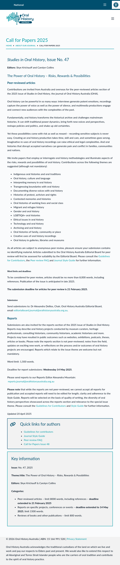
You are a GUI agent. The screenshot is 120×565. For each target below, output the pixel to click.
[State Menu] (104, 5)
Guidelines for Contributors (51, 405)
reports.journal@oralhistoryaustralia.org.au (31, 381)
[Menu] (112, 18)
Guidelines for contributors (38, 431)
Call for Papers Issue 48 (36, 443)
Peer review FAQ (39, 260)
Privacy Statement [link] (77, 538)
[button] (116, 5)
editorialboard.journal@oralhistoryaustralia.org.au (41, 310)
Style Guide (77, 405)
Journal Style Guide (64, 260)
